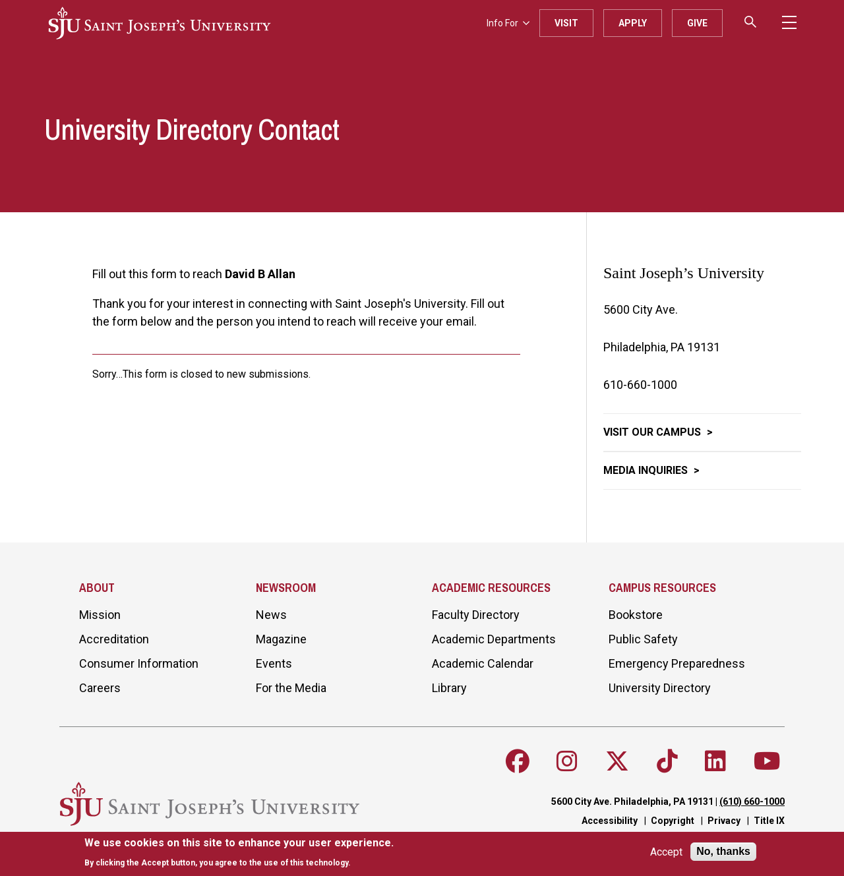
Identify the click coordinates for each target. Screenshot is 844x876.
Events (274, 663)
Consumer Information (138, 663)
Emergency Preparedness (677, 663)
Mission (100, 615)
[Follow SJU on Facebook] (517, 761)
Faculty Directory (476, 615)
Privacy (724, 820)
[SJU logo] (159, 23)
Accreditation (114, 639)
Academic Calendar (482, 663)
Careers (100, 688)
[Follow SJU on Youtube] (767, 761)
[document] (239, 852)
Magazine (281, 639)
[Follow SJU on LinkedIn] (715, 761)
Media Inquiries (646, 470)
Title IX (769, 820)
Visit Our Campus (653, 432)
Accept (666, 852)
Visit (566, 23)
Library (449, 688)
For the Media (291, 688)
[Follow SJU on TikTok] (667, 761)
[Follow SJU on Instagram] (567, 761)
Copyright (672, 820)
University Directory (660, 688)
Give (697, 23)
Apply (632, 23)
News (271, 615)
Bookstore (636, 615)
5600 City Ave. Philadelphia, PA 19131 (632, 801)
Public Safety (643, 639)
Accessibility (610, 820)
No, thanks (723, 851)
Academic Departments (494, 639)
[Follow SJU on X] (617, 761)
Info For (508, 23)
